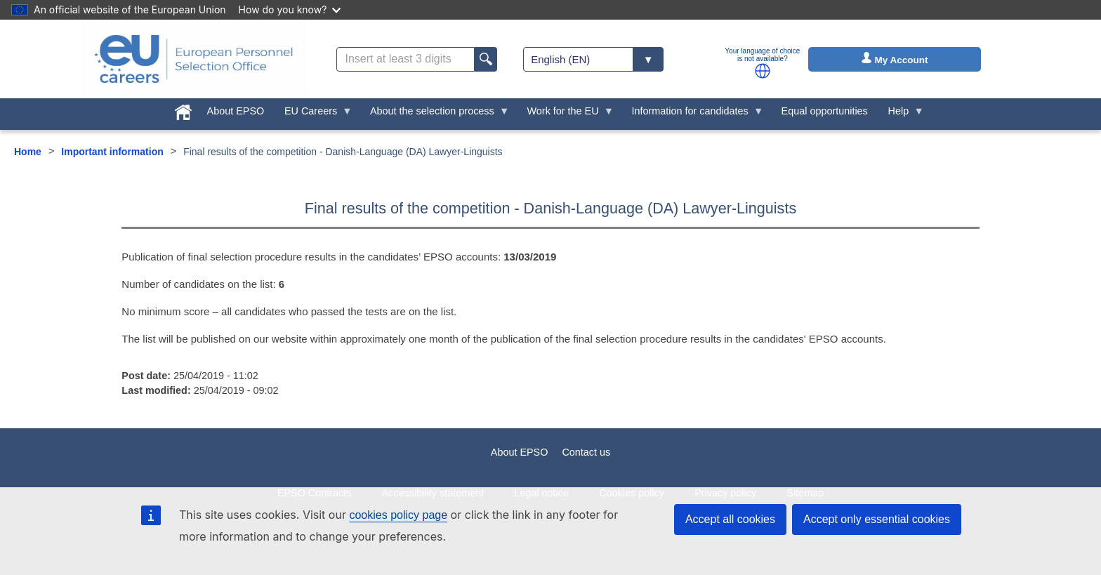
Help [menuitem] (901, 114)
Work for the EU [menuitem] (565, 114)
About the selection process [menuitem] (435, 114)
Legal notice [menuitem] (541, 492)
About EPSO (519, 452)
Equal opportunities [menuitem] (825, 111)
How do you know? (290, 9)
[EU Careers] (193, 58)
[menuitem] (183, 109)
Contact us (586, 452)
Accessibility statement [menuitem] (433, 492)
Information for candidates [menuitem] (692, 114)
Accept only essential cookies (876, 519)
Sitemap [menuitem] (805, 492)
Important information (112, 151)
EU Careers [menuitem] (313, 114)
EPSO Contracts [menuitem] (314, 492)
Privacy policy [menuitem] (725, 492)
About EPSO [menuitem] (236, 111)
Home (27, 151)
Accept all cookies (730, 519)
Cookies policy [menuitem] (631, 492)
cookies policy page (398, 515)
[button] (762, 70)
